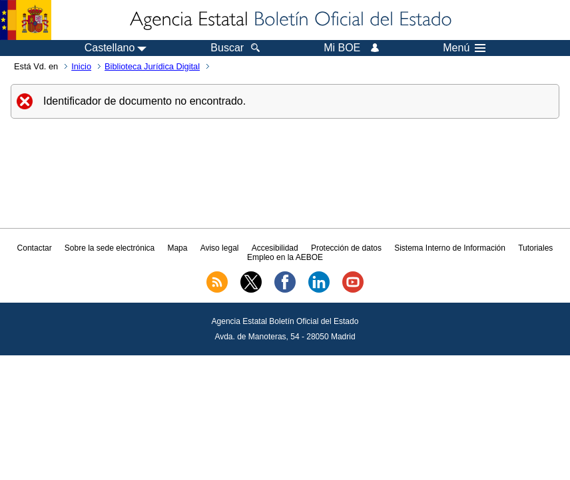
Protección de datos (346, 248)
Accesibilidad (275, 248)
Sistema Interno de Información (449, 248)
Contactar (34, 248)
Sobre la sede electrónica (109, 248)
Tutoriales (535, 248)
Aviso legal (219, 248)
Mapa (177, 248)
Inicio (81, 66)
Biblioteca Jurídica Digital (152, 66)
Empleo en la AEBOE (285, 257)
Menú (464, 48)
